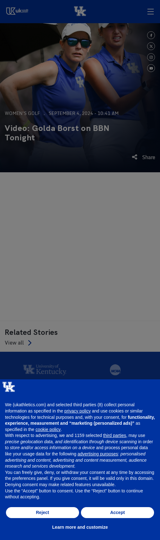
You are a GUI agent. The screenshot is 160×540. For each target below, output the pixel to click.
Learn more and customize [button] (80, 527)
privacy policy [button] (77, 410)
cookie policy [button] (48, 429)
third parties (114, 435)
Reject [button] (42, 512)
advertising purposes (97, 453)
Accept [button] (117, 512)
